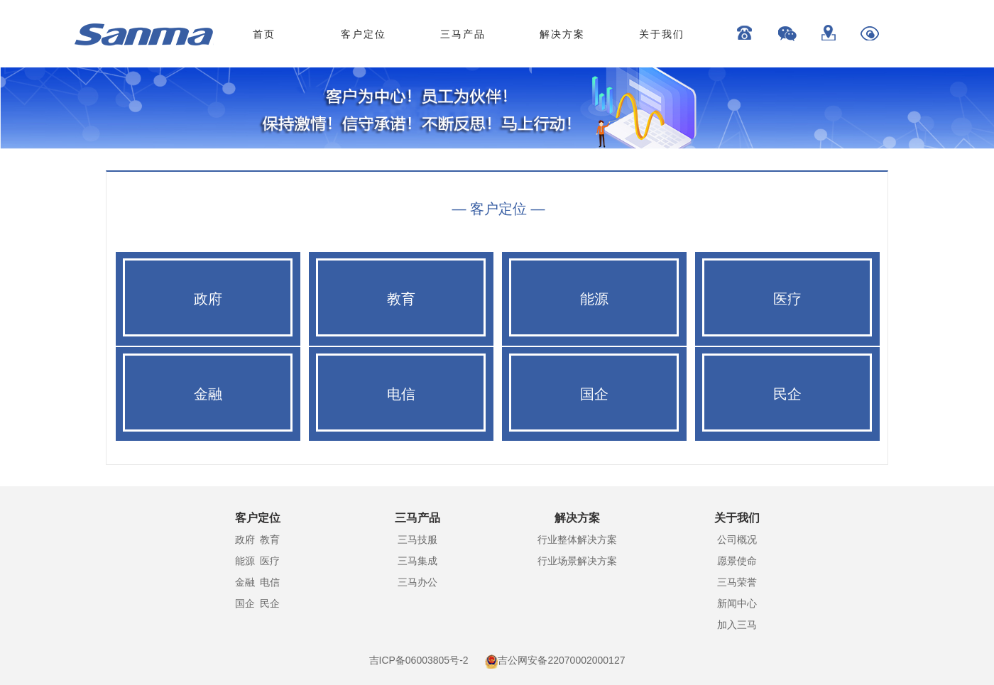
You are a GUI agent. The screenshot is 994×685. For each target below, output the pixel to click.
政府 (245, 539)
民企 (270, 603)
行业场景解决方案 (577, 560)
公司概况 (737, 539)
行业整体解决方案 (577, 539)
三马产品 (463, 34)
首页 (264, 34)
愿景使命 (737, 560)
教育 (270, 539)
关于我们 (661, 34)
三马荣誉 (737, 582)
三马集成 (417, 560)
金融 (245, 582)
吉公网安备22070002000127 (561, 660)
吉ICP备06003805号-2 (419, 660)
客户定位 (363, 34)
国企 (245, 603)
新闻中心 (737, 603)
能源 (245, 560)
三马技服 (417, 539)
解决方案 (562, 34)
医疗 (270, 560)
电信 (270, 582)
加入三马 (737, 624)
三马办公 (417, 582)
